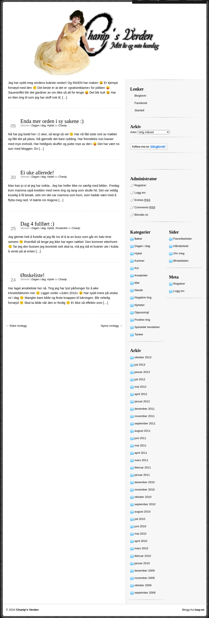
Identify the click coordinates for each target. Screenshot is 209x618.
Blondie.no (141, 214)
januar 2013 (142, 372)
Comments (145, 207)
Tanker (139, 334)
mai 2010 (140, 533)
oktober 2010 (143, 497)
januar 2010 (142, 563)
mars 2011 (141, 460)
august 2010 (143, 511)
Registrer (140, 185)
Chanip (62, 125)
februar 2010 (143, 555)
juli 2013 (140, 364)
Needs (139, 290)
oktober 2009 (143, 585)
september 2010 (145, 504)
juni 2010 (140, 526)
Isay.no (199, 609)
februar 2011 (143, 467)
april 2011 (141, 452)
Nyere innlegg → (111, 325)
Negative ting (143, 297)
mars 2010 (141, 548)
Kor (137, 268)
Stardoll (140, 110)
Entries (142, 200)
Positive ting (142, 319)
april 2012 (141, 394)
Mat (137, 282)
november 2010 (145, 489)
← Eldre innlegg (16, 325)
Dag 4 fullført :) (37, 224)
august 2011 (143, 430)
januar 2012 (142, 401)
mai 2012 (140, 386)
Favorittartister (182, 238)
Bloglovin (140, 95)
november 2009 (145, 578)
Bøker (138, 238)
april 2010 (141, 541)
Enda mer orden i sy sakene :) (52, 121)
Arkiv (133, 132)
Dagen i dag (38, 125)
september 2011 (145, 423)
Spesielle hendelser (147, 327)
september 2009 (145, 592)
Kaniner (140, 260)
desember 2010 (145, 482)
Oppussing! (142, 312)
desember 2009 (145, 570)
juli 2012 (140, 379)
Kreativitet (61, 228)
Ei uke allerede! (37, 172)
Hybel (50, 125)
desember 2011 (145, 408)
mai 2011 (140, 445)
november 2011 (145, 416)
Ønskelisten (181, 260)
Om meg (179, 253)
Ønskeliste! (32, 275)
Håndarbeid (180, 246)
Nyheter (140, 305)
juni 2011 (140, 438)
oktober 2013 (143, 357)
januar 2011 (142, 474)
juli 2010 (140, 519)
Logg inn (140, 192)
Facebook (141, 103)
